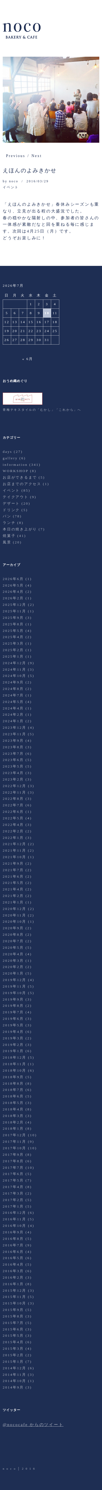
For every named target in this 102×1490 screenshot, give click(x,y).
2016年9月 (13, 1232)
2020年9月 (13, 928)
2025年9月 (13, 618)
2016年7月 (13, 1245)
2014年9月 (13, 1387)
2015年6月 (13, 1329)
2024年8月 (13, 689)
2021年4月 (13, 889)
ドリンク (11, 510)
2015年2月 (13, 1355)
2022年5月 (13, 818)
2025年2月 (13, 650)
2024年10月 (14, 676)
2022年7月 (13, 805)
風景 (7, 542)
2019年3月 (13, 1038)
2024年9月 (13, 682)
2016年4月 (13, 1264)
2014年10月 (14, 1381)
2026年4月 (13, 592)
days (7, 452)
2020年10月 (14, 921)
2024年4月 (13, 708)
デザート (11, 503)
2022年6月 (13, 812)
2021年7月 (13, 870)
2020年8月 (13, 934)
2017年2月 (13, 1200)
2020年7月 (13, 941)
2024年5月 (13, 702)
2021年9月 (13, 863)
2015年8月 (13, 1316)
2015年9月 (13, 1310)
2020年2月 (13, 967)
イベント (11, 187)
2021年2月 (13, 896)
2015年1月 (13, 1362)
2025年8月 (13, 624)
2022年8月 (13, 799)
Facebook (22, 1451)
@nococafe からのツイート (33, 1424)
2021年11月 (14, 850)
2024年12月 (14, 663)
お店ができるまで (20, 477)
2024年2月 (13, 714)
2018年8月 (13, 1083)
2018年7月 (13, 1090)
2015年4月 (13, 1342)
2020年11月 (14, 915)
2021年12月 (14, 844)
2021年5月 (13, 883)
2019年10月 (14, 993)
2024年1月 (13, 721)
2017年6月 (13, 1174)
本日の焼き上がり (20, 529)
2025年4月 (13, 637)
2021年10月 (14, 857)
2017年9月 (13, 1154)
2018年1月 (13, 1128)
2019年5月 (13, 1025)
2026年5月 (13, 585)
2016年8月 (13, 1239)
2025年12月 (14, 605)
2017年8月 (13, 1161)
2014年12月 (14, 1368)
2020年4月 (13, 954)
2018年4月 (13, 1109)
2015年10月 (14, 1303)
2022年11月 (14, 792)
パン (7, 516)
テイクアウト (16, 497)
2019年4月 (13, 1032)
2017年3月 (13, 1193)
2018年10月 (14, 1070)
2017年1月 (13, 1206)
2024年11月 (14, 669)
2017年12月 (14, 1135)
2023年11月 (14, 734)
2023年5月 (13, 766)
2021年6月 (13, 876)
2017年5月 (13, 1180)
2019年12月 (14, 980)
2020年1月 (13, 973)
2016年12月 (14, 1213)
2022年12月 (14, 786)
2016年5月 (13, 1258)
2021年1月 (13, 902)
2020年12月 (14, 909)
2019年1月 (13, 1051)
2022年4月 (13, 825)
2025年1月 (13, 656)
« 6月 (27, 359)
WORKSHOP (15, 471)
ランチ (9, 523)
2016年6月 (13, 1252)
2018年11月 (14, 1064)
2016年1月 (13, 1284)
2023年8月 (13, 747)
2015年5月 (13, 1335)
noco (13, 181)
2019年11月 (14, 986)
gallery (10, 458)
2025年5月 (13, 631)
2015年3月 (13, 1348)
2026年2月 (13, 598)
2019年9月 (13, 999)
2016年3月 (13, 1271)
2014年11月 (14, 1375)
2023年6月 (13, 760)
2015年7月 (13, 1323)
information (15, 465)
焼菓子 (9, 536)
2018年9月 (13, 1077)
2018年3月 (13, 1116)
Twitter (7, 1451)
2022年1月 (13, 838)
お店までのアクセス (22, 484)
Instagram (37, 1451)
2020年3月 (13, 961)
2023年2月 (13, 779)
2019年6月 (13, 1019)
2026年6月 (13, 579)
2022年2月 (13, 831)
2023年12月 (14, 727)
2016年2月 (13, 1277)
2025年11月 (14, 611)
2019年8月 (13, 1006)
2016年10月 (14, 1226)
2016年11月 (14, 1219)
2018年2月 (13, 1122)
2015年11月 (14, 1297)
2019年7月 (13, 1012)
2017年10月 (14, 1148)
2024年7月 (13, 695)
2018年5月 (13, 1103)
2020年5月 (13, 947)
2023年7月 (13, 754)
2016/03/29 (37, 181)
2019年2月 (13, 1045)
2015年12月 (14, 1290)
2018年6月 (13, 1096)
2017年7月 (13, 1168)
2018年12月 (14, 1057)
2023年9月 (13, 740)
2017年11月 (14, 1141)
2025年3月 (13, 643)
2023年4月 (13, 773)
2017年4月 (13, 1187)
